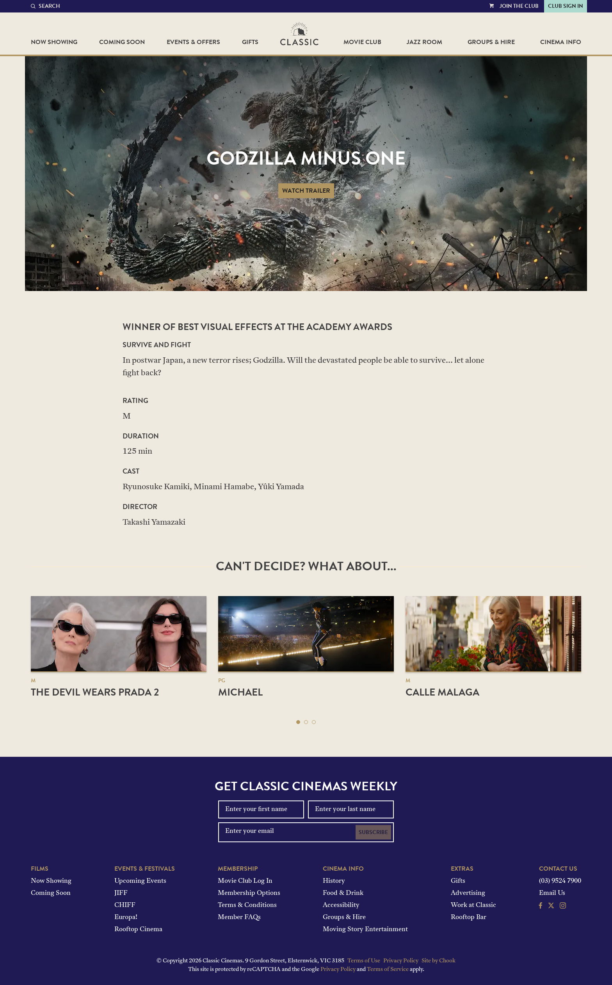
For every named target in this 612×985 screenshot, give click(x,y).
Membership (238, 868)
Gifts (250, 42)
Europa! (125, 917)
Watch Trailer (306, 190)
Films (39, 868)
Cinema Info (560, 42)
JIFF (121, 893)
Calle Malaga (442, 692)
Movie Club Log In (245, 881)
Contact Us (558, 868)
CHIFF (124, 905)
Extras (462, 868)
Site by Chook (438, 961)
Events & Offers (193, 42)
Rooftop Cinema (138, 929)
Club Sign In (565, 6)
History (334, 881)
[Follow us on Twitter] (551, 906)
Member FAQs (239, 917)
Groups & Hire (491, 42)
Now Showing (54, 42)
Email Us (552, 893)
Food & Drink (343, 893)
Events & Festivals (144, 868)
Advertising (468, 893)
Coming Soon (122, 42)
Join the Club (519, 6)
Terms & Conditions (247, 905)
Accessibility (341, 905)
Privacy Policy (400, 961)
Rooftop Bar (468, 917)
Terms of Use (363, 961)
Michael (240, 692)
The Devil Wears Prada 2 (95, 692)
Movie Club (362, 42)
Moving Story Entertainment (365, 929)
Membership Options (249, 893)
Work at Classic (473, 905)
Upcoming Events (140, 881)
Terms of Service (388, 970)
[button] (298, 722)
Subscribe (373, 832)
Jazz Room (424, 42)
